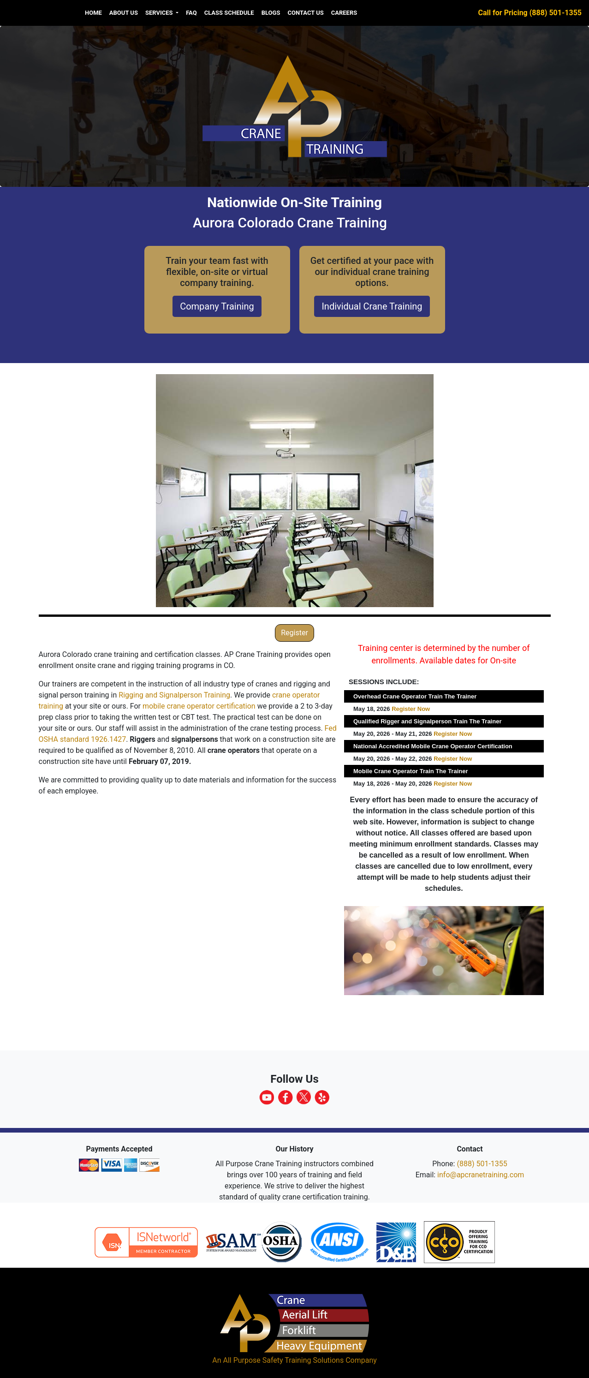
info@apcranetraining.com (480, 1174)
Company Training (217, 306)
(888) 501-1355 (482, 1163)
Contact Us (305, 12)
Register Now (411, 708)
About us (123, 12)
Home (93, 12)
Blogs (271, 12)
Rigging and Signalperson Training (174, 695)
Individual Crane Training (371, 306)
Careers (344, 12)
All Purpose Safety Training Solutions (283, 1360)
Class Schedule (229, 12)
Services (159, 12)
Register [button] (294, 632)
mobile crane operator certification (199, 706)
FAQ (191, 12)
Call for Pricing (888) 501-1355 (530, 12)
